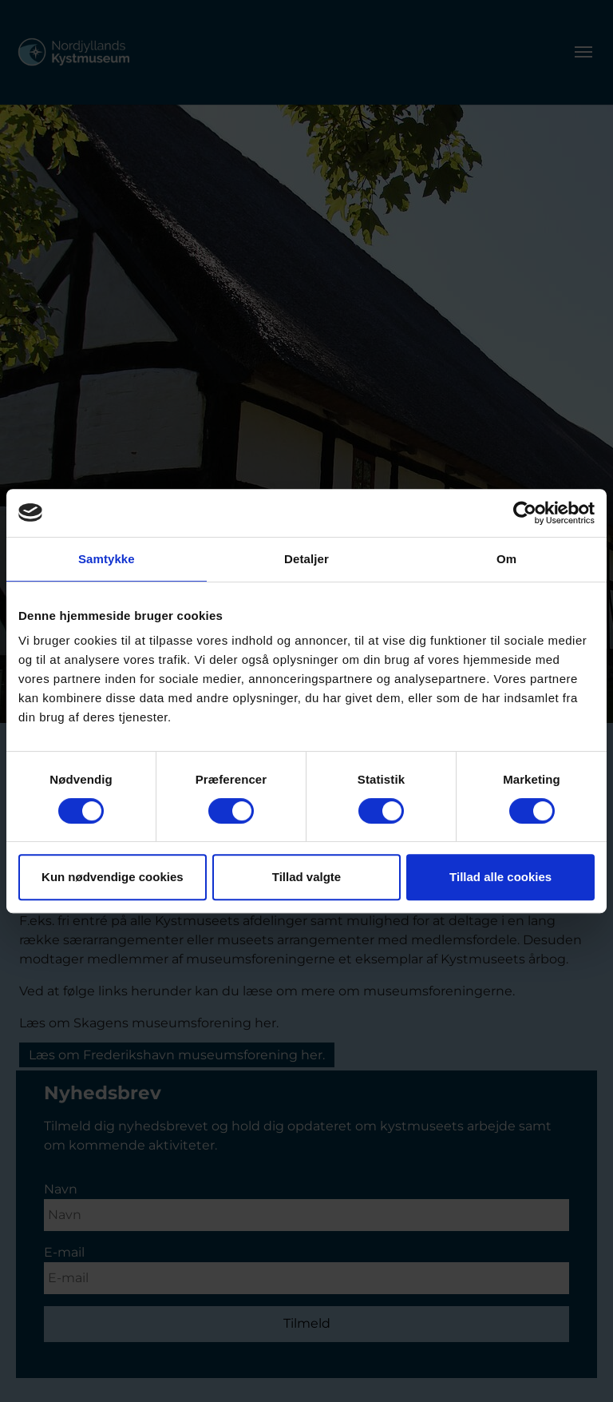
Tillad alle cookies (500, 877)
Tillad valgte (306, 877)
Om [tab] (506, 559)
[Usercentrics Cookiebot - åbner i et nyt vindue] (525, 513)
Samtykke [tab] (106, 559)
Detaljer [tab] (306, 559)
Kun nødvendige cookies (113, 877)
